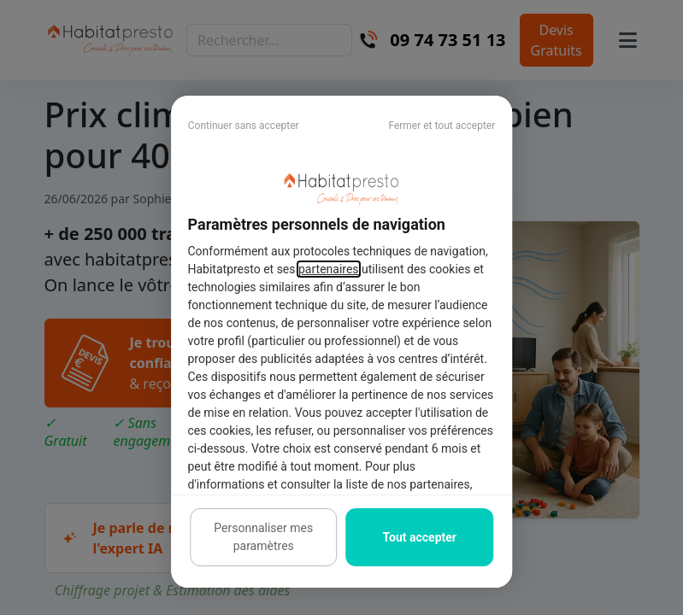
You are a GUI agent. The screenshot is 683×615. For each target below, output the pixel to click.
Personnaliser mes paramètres (263, 537)
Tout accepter (419, 537)
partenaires (328, 269)
